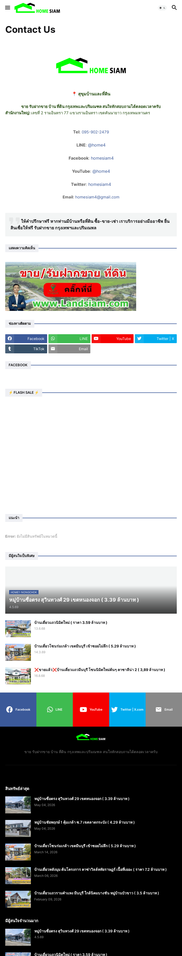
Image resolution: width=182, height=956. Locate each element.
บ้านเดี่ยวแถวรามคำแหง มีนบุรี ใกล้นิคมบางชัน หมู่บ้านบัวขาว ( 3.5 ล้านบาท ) (96, 893)
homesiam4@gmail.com (97, 197)
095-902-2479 (95, 131)
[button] (7, 7)
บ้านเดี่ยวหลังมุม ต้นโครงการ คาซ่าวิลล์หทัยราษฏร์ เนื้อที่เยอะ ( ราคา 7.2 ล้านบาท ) (100, 869)
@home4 (97, 145)
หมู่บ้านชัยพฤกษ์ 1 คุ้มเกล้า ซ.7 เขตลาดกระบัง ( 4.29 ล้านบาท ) (84, 822)
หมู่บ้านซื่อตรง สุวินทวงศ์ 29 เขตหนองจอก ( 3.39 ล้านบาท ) (82, 798)
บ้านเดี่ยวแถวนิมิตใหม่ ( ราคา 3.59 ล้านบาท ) (70, 622)
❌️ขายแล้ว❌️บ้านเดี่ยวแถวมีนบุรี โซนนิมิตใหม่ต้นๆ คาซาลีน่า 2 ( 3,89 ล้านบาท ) (99, 669)
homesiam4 (102, 158)
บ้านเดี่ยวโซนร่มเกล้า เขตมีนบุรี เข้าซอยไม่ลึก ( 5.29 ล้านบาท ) (85, 646)
